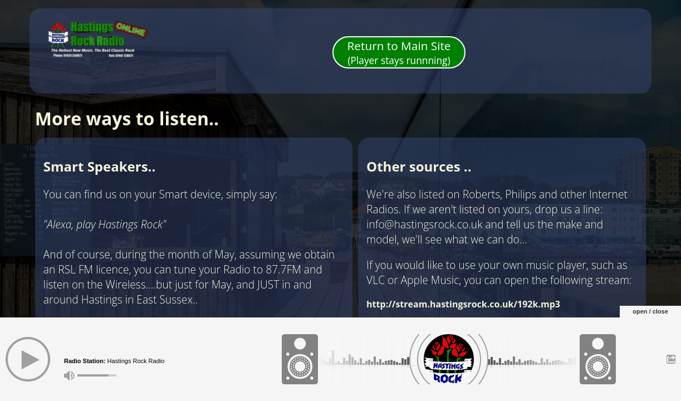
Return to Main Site (398, 52)
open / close (650, 311)
